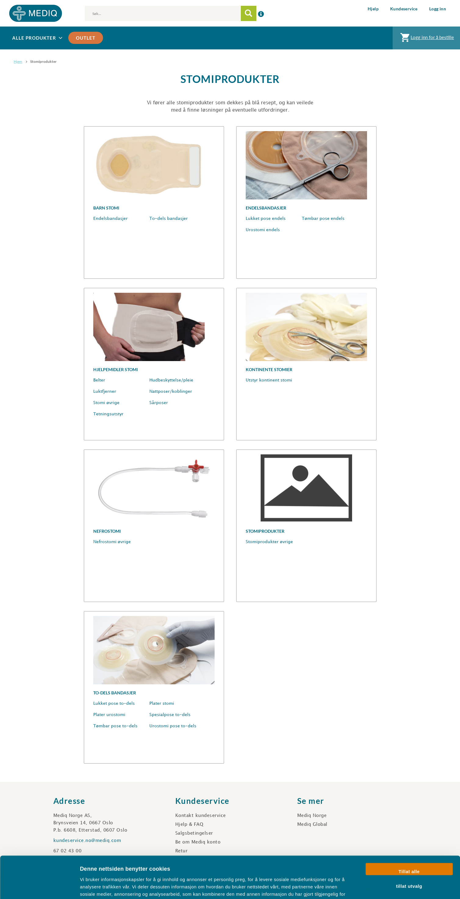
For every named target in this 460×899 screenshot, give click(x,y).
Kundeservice (404, 8)
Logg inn (437, 8)
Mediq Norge (312, 816)
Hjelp (373, 8)
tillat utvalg (409, 846)
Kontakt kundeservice (200, 816)
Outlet (85, 38)
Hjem (18, 61)
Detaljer (324, 887)
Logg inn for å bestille (426, 39)
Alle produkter (38, 38)
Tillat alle (408, 832)
